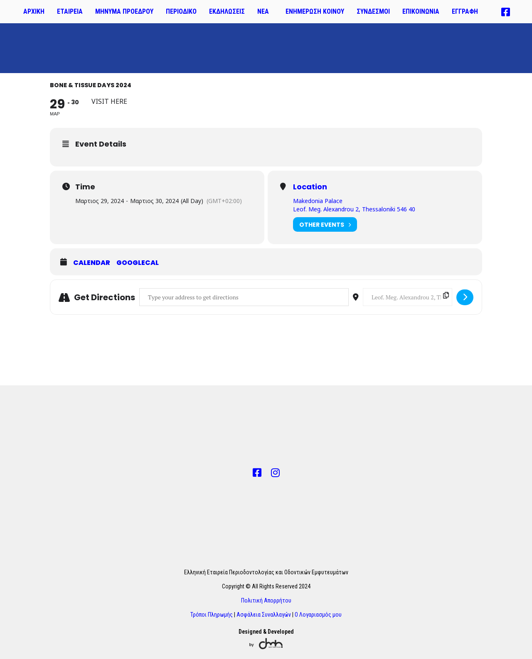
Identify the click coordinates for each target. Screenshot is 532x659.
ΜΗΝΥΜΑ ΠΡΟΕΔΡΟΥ (124, 11)
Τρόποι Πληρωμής (211, 614)
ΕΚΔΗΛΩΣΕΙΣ (227, 11)
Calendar (91, 263)
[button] (265, 11)
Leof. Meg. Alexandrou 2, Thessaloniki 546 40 (354, 209)
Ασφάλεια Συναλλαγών (263, 614)
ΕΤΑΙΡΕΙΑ (70, 11)
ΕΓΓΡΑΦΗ (465, 11)
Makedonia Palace (317, 201)
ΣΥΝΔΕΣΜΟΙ (373, 11)
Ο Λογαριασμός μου (318, 614)
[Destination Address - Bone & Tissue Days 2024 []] (407, 297)
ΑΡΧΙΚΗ (33, 11)
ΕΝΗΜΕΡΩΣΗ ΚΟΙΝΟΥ (315, 11)
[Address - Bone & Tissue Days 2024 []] (244, 297)
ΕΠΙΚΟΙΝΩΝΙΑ (420, 11)
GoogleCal (137, 263)
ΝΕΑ (263, 11)
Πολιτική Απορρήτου (266, 600)
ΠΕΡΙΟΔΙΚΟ (181, 11)
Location (310, 187)
